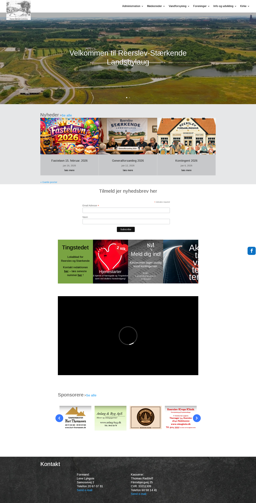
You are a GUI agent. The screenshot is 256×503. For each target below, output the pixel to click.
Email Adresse (91, 205)
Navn (85, 217)
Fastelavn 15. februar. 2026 (69, 160)
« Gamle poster (48, 182)
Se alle (67, 115)
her (66, 271)
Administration (131, 6)
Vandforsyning (177, 6)
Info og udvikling (223, 6)
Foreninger (200, 6)
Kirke (243, 6)
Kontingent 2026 (186, 160)
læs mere (69, 170)
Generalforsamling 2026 (128, 160)
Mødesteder (154, 6)
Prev (59, 418)
